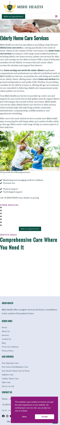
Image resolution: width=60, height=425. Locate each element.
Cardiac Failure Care (10, 379)
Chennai (3, 255)
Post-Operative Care (10, 363)
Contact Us (6, 339)
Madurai (3, 271)
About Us (6, 331)
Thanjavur (4, 287)
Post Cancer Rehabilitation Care (15, 367)
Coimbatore (5, 263)
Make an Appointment (13, 16)
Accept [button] (44, 417)
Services (5, 335)
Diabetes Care (7, 375)
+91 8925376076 (11, 198)
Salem (2, 279)
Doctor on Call (8, 386)
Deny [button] (24, 417)
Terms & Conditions (10, 347)
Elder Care (6, 382)
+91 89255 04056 (9, 405)
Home (7, 26)
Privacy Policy (7, 351)
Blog (4, 343)
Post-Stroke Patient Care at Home (16, 371)
